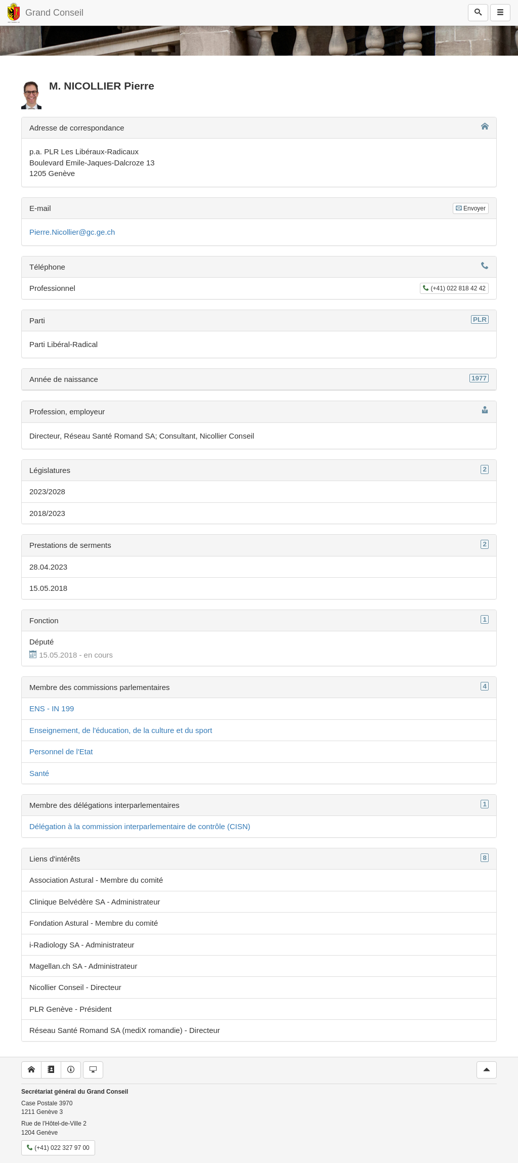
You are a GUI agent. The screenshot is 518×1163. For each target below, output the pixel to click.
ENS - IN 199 (51, 708)
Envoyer (471, 208)
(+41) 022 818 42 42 (454, 288)
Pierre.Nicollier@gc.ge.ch (72, 232)
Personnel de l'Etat (61, 751)
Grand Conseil (54, 13)
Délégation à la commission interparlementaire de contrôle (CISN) (139, 826)
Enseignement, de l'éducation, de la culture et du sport (120, 730)
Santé (39, 773)
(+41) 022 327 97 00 (58, 1147)
